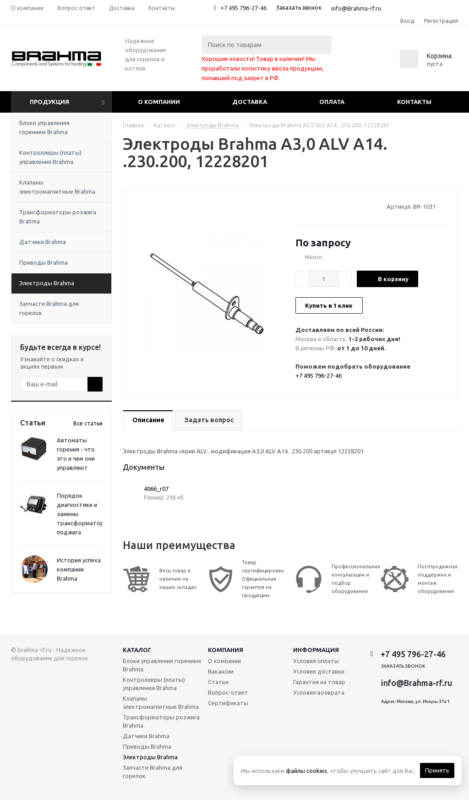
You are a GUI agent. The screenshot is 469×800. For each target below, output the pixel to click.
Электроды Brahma (46, 283)
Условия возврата (318, 692)
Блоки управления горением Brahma (44, 127)
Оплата (331, 101)
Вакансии (221, 671)
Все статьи (88, 423)
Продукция (49, 101)
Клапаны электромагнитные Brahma (57, 187)
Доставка (249, 101)
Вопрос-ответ (228, 692)
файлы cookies (306, 770)
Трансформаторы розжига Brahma (57, 216)
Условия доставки (318, 671)
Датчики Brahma (42, 242)
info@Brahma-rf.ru (356, 8)
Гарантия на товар (319, 682)
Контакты (414, 101)
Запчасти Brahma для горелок (49, 308)
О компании (159, 101)
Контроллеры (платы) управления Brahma (50, 157)
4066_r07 (156, 488)
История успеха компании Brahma (79, 569)
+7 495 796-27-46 (243, 8)
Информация (316, 650)
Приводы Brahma (43, 262)
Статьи (218, 682)
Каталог (137, 650)
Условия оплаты (316, 661)
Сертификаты (228, 703)
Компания (225, 650)
